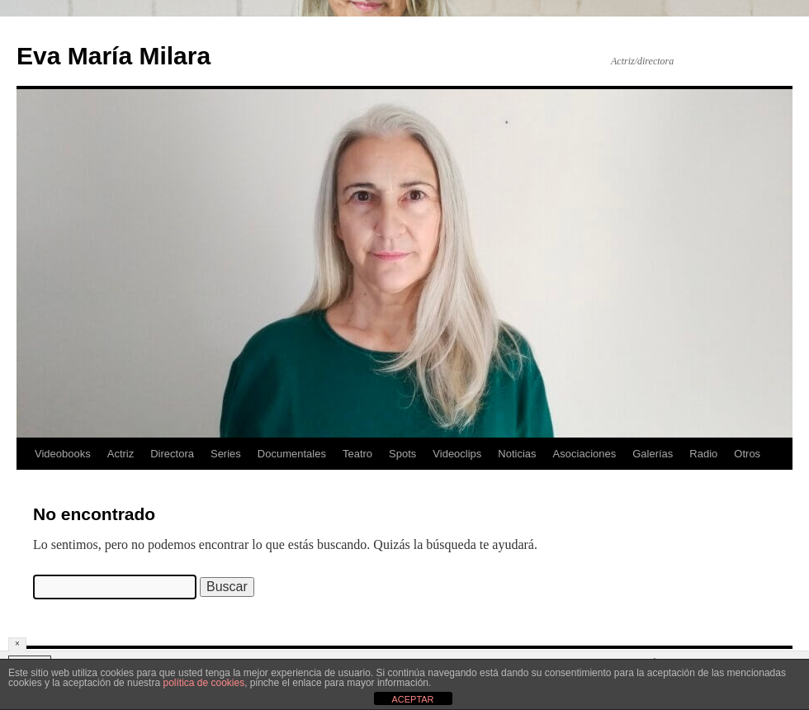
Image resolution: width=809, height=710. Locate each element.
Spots (402, 453)
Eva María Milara (114, 55)
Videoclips (457, 453)
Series (226, 453)
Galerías (652, 453)
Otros (747, 453)
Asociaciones (585, 453)
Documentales (292, 453)
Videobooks (63, 453)
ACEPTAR (412, 699)
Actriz (121, 453)
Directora (172, 453)
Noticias (517, 453)
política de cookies (203, 683)
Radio (703, 453)
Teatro (357, 453)
